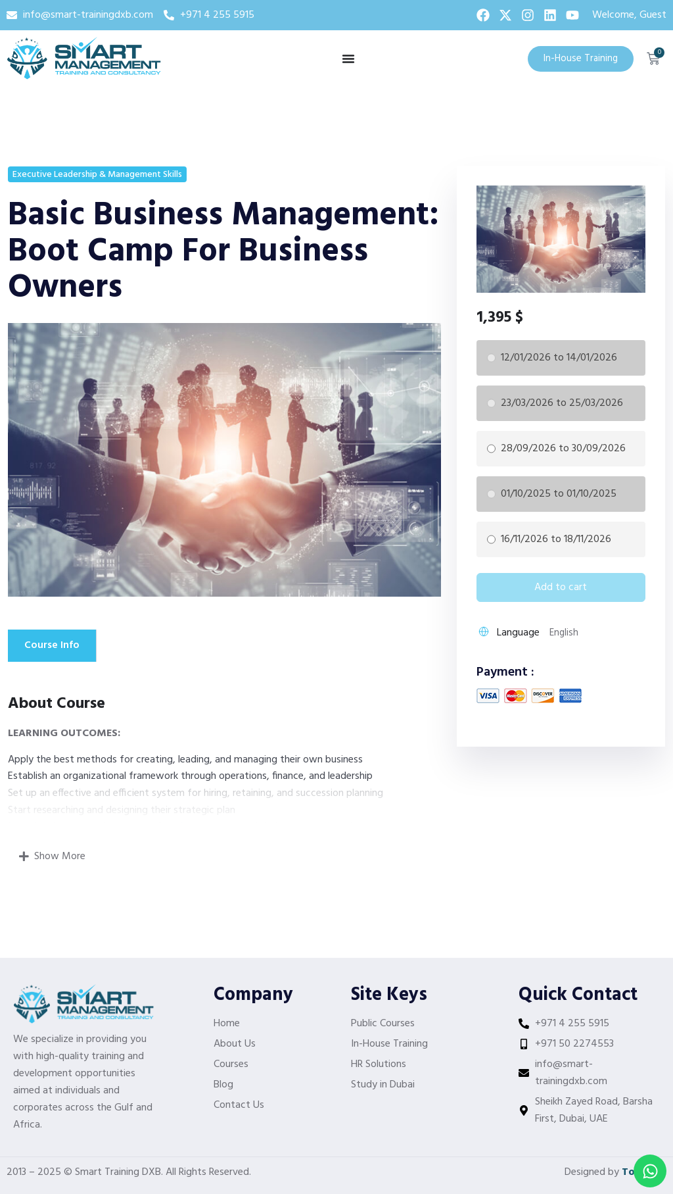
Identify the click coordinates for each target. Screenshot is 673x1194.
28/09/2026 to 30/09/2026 (563, 448)
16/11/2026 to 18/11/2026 (556, 539)
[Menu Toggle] (348, 58)
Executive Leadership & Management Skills (97, 174)
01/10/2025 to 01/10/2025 (558, 494)
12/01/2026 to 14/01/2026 (559, 357)
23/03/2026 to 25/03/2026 (562, 403)
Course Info (52, 645)
